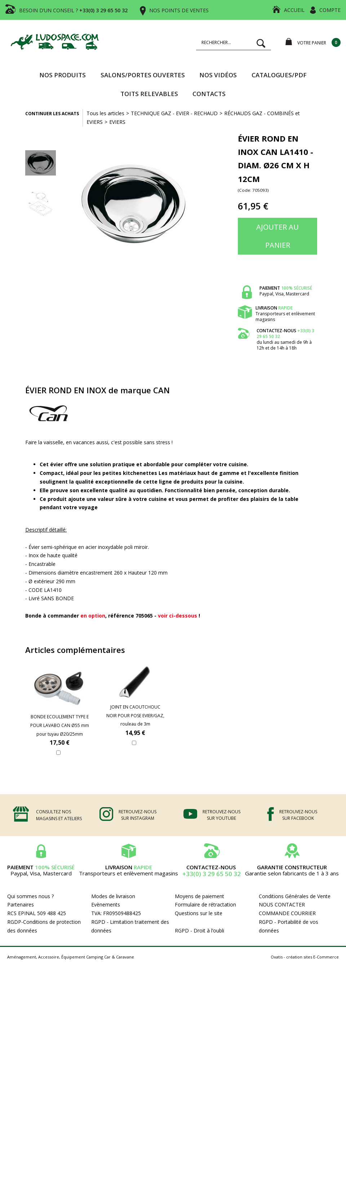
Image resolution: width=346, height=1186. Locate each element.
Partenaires (20, 904)
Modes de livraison (113, 896)
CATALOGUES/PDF (279, 75)
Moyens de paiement (199, 896)
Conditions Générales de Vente (295, 896)
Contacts (209, 94)
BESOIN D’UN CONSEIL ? (73, 10)
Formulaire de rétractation (205, 904)
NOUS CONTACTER (282, 904)
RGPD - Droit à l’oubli (199, 930)
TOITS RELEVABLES (149, 94)
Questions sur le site (198, 913)
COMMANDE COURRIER (287, 913)
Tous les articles (105, 113)
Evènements (105, 904)
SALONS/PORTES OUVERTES (143, 75)
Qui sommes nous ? (30, 896)
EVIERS (117, 121)
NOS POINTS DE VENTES (179, 10)
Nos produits (62, 75)
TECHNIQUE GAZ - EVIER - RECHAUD (174, 113)
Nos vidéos (218, 75)
